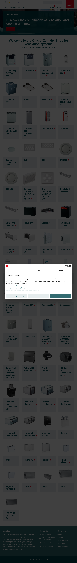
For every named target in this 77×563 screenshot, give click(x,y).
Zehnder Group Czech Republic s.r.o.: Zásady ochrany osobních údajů (23, 290)
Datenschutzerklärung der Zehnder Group (16, 285)
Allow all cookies (60, 296)
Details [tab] (38, 270)
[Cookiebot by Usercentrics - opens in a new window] (64, 266)
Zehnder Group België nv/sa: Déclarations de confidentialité (20, 288)
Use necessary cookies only (16, 296)
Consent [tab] (16, 270)
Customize (38, 296)
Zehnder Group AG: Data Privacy (14, 287)
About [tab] (61, 270)
